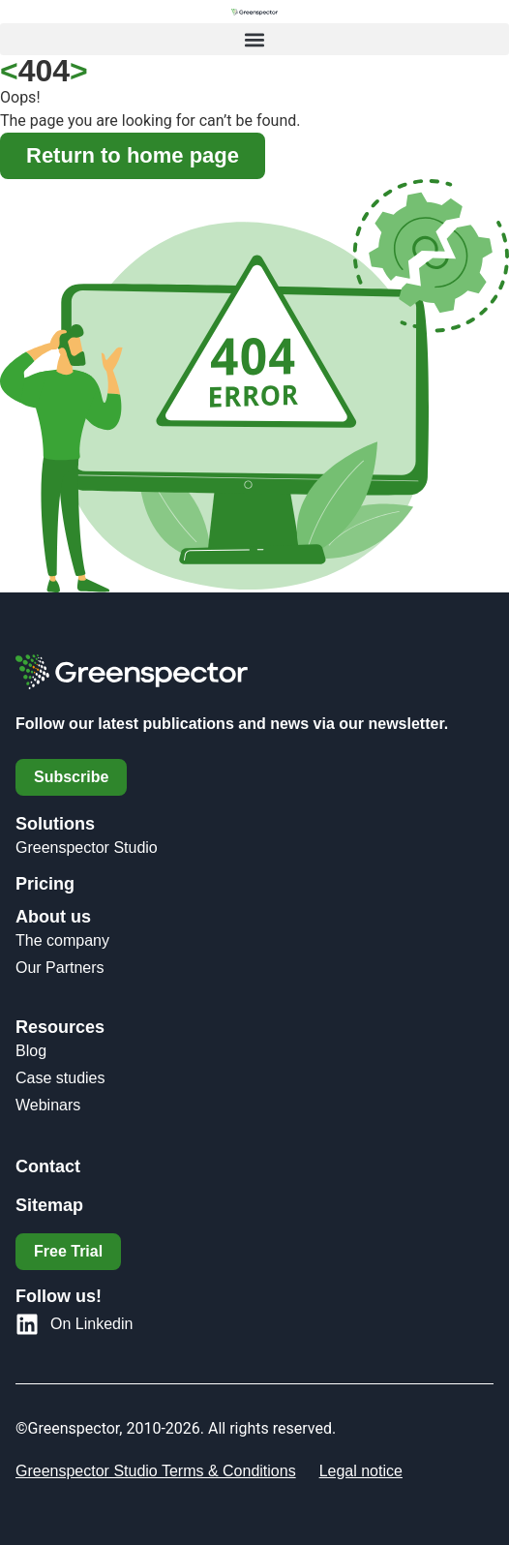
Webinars (47, 1105)
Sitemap (49, 1205)
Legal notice (361, 1471)
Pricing (45, 884)
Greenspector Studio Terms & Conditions (155, 1471)
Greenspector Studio (86, 847)
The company (62, 940)
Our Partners (60, 967)
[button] (254, 39)
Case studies (60, 1078)
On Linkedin (91, 1324)
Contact (47, 1166)
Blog (30, 1051)
